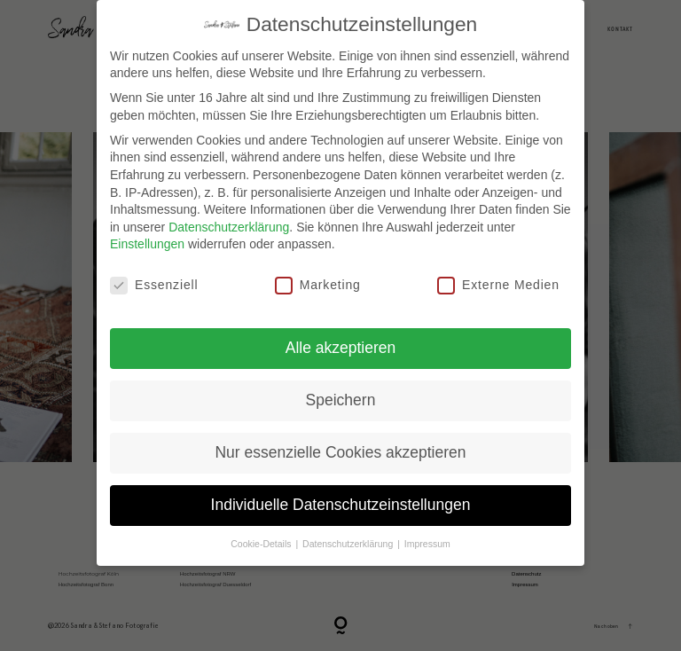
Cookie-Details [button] (262, 543)
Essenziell (154, 285)
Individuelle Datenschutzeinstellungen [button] (341, 505)
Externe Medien (498, 285)
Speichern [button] (341, 400)
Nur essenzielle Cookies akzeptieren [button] (340, 452)
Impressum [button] (427, 543)
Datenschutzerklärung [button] (348, 543)
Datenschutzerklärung (228, 227)
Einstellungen (147, 244)
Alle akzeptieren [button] (341, 348)
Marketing (318, 285)
